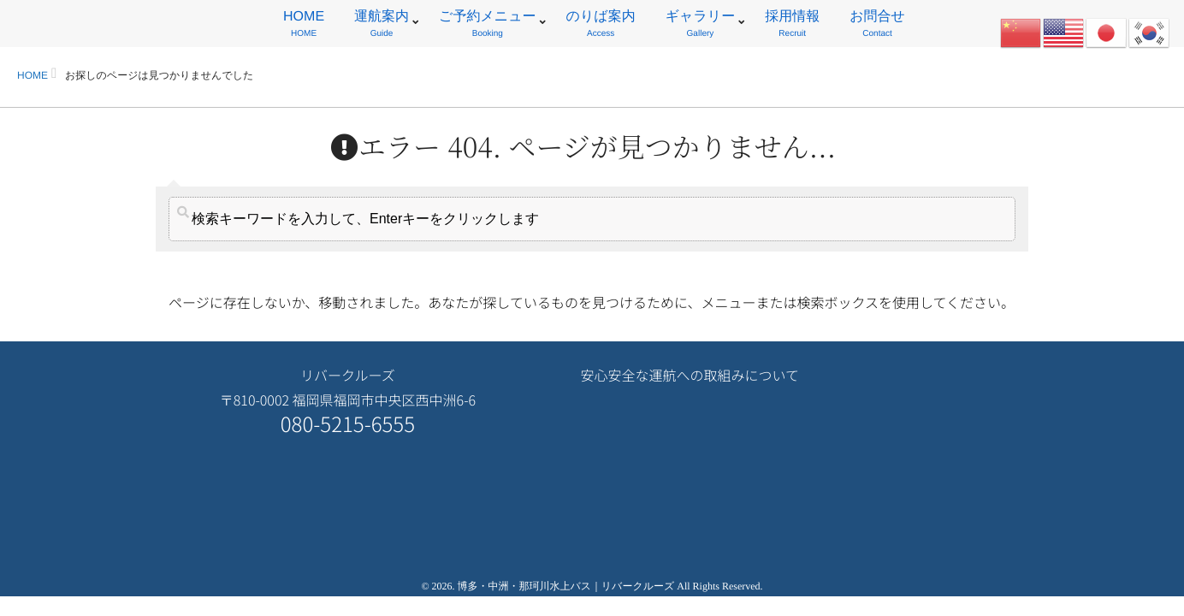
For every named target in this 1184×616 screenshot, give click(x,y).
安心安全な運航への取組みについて (689, 374)
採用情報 (792, 26)
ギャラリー (701, 26)
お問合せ (877, 26)
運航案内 (381, 26)
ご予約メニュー (487, 26)
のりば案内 (601, 26)
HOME (303, 26)
